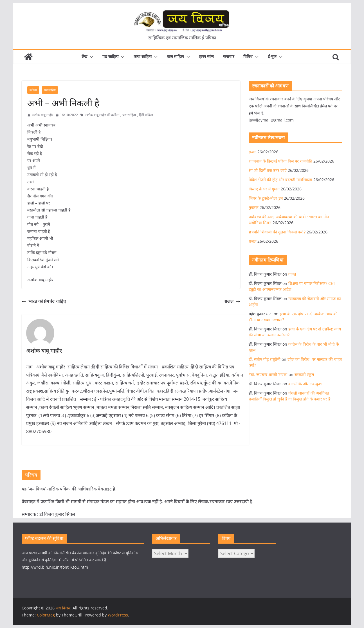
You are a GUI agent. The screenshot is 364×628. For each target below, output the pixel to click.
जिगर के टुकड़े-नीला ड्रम (266, 198)
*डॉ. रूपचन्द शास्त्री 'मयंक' (268, 374)
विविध (248, 56)
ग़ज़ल (232, 301)
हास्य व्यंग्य (206, 56)
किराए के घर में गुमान (264, 189)
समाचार (228, 56)
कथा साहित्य (143, 56)
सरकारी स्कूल (304, 374)
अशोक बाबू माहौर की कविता (102, 114)
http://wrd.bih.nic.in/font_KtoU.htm (55, 567)
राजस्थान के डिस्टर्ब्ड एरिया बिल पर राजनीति (280, 161)
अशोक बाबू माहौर (42, 114)
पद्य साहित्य (110, 56)
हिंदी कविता (146, 114)
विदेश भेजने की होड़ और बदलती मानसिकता (280, 179)
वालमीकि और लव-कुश (305, 383)
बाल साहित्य (175, 56)
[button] (90, 57)
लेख (84, 56)
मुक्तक (254, 207)
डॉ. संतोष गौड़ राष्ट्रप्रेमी (264, 359)
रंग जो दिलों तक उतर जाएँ (268, 170)
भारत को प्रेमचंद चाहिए (44, 301)
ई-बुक (272, 56)
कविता (33, 90)
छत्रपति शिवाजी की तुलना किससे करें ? (277, 232)
